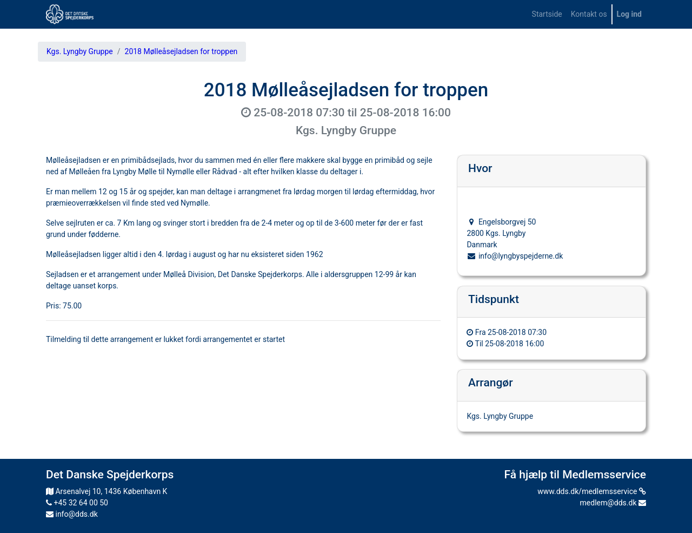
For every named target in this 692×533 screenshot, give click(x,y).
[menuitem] (547, 14)
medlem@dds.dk (613, 502)
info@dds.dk (72, 514)
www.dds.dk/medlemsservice (591, 491)
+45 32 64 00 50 (77, 502)
